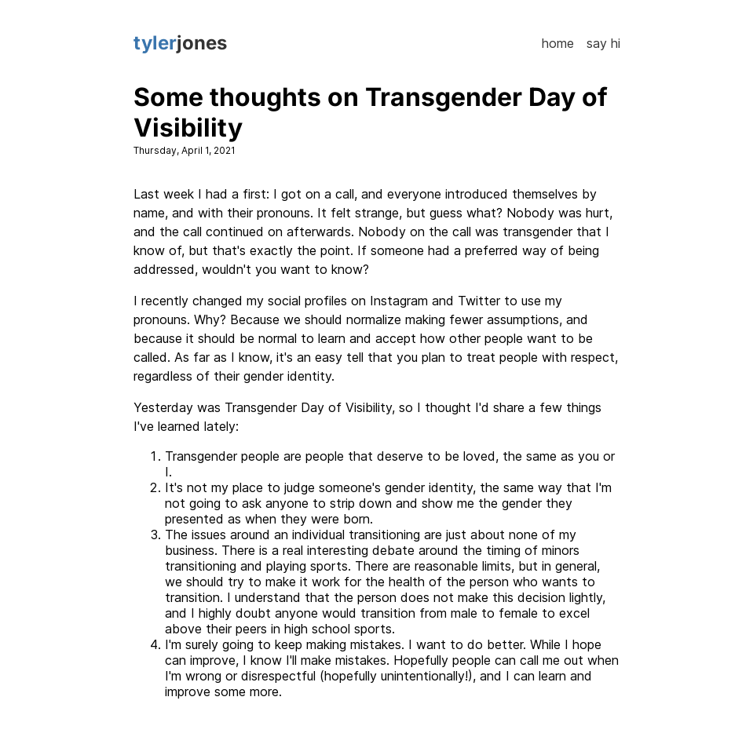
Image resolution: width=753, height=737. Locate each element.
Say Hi (603, 43)
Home (558, 43)
